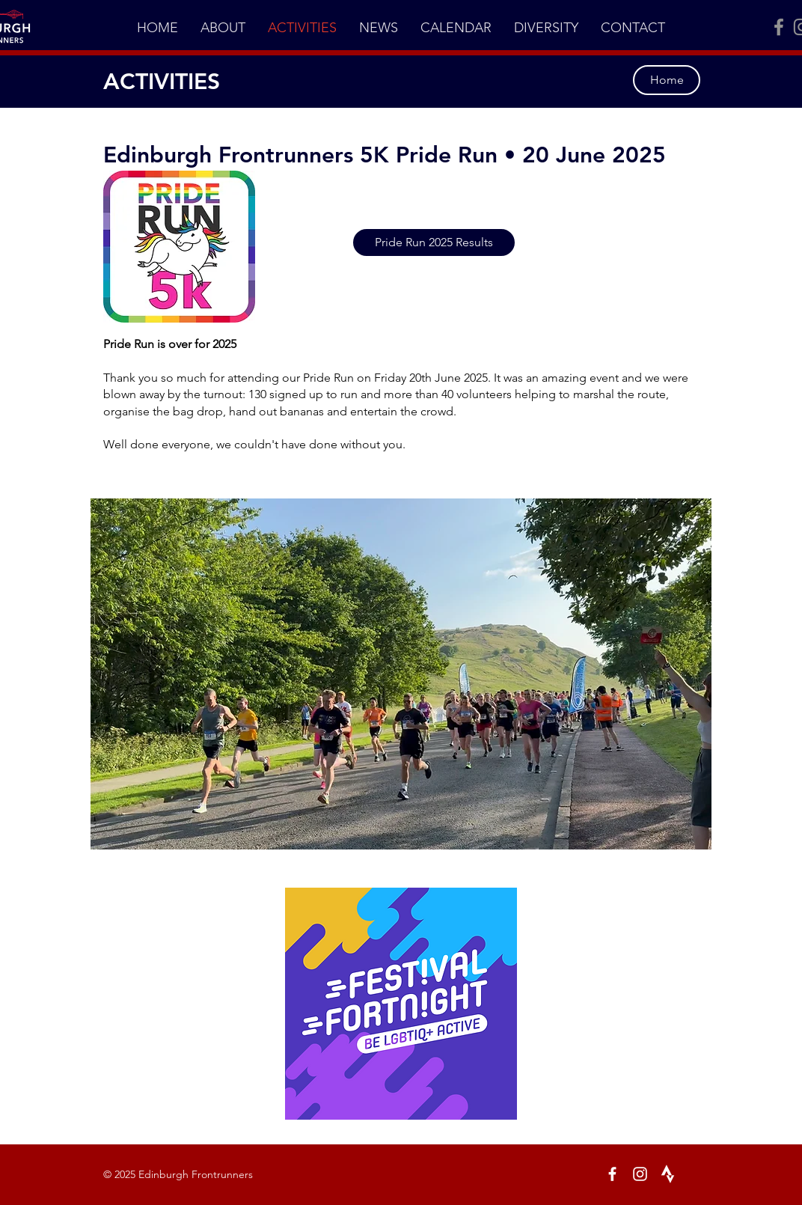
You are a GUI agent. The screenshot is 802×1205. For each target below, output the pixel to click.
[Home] (666, 80)
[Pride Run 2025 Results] (434, 242)
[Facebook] (779, 27)
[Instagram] (640, 1174)
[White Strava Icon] (667, 1174)
